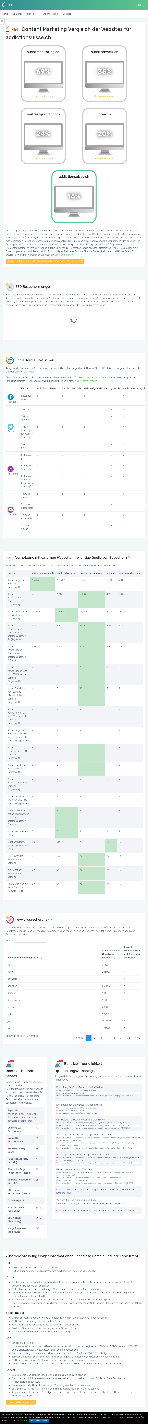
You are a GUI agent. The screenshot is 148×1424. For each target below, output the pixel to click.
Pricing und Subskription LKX (21, 1402)
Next (137, 1037)
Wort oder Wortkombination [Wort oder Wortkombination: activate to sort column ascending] (23, 957)
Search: (26, 941)
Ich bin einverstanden (39, 1421)
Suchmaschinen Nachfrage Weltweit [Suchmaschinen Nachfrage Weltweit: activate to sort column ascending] (111, 954)
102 (128, 1037)
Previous (78, 1037)
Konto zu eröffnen (63, 254)
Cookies (18, 1414)
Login (141, 5)
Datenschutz (21, 1420)
